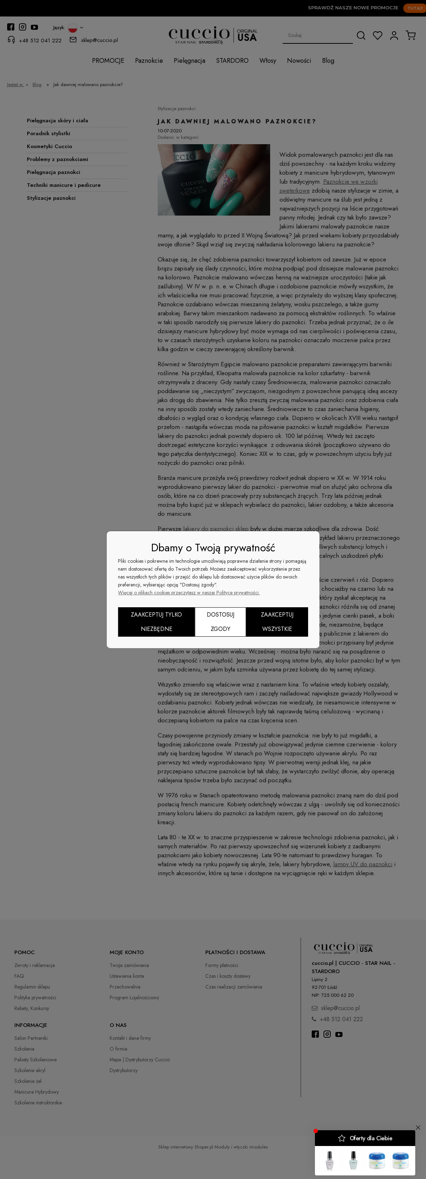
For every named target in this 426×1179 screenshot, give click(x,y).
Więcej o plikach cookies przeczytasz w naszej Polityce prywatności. (189, 592)
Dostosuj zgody (220, 621)
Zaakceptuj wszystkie (277, 621)
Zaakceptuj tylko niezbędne (156, 621)
